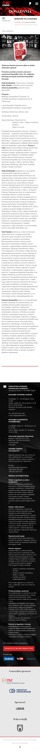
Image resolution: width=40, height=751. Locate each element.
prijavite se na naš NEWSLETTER (19, 648)
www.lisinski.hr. (25, 515)
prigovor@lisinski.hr (19, 579)
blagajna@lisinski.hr (19, 415)
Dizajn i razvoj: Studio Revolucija (20, 743)
